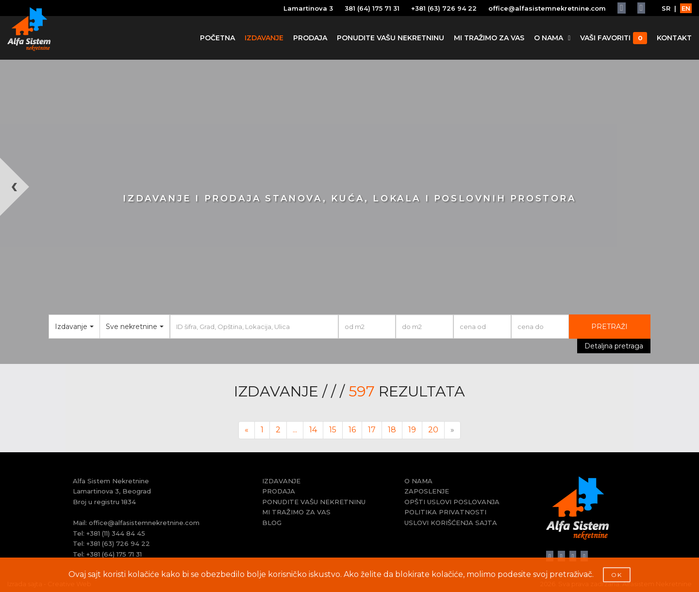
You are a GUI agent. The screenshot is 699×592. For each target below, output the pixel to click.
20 (433, 429)
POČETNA (217, 37)
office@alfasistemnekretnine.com (547, 8)
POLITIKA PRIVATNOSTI (445, 512)
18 (392, 429)
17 (372, 429)
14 (313, 429)
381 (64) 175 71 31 (372, 8)
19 (412, 429)
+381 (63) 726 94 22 (444, 8)
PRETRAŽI (609, 326)
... (295, 429)
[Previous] (246, 430)
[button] (17, 261)
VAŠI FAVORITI (613, 38)
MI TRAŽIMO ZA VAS (489, 37)
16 (352, 429)
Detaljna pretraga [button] (613, 346)
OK (616, 574)
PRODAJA (310, 37)
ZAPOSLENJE (426, 491)
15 (332, 429)
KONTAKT (674, 37)
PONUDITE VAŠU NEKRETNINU (390, 37)
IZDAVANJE (264, 37)
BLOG (272, 522)
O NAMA (552, 37)
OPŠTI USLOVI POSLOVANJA (451, 502)
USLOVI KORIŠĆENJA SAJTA (450, 522)
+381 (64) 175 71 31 (114, 554)
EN (686, 8)
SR (666, 8)
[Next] (452, 430)
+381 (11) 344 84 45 (115, 533)
